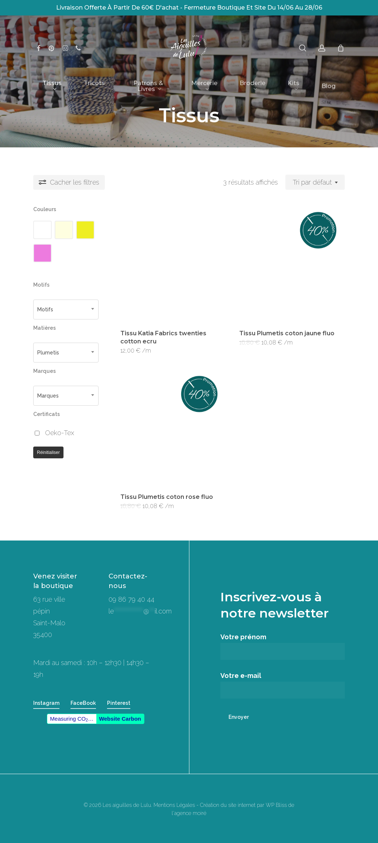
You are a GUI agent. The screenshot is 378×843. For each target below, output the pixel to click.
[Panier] (341, 48)
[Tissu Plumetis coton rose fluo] (168, 427)
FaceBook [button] (83, 703)
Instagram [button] (46, 703)
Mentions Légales (174, 805)
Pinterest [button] (118, 703)
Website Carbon (120, 719)
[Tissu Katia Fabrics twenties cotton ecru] (168, 263)
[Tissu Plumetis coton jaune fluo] (287, 263)
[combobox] (315, 182)
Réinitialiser (48, 452)
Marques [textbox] (48, 396)
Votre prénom (282, 646)
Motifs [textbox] (45, 309)
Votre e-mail (282, 685)
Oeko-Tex (59, 433)
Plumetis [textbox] (48, 353)
